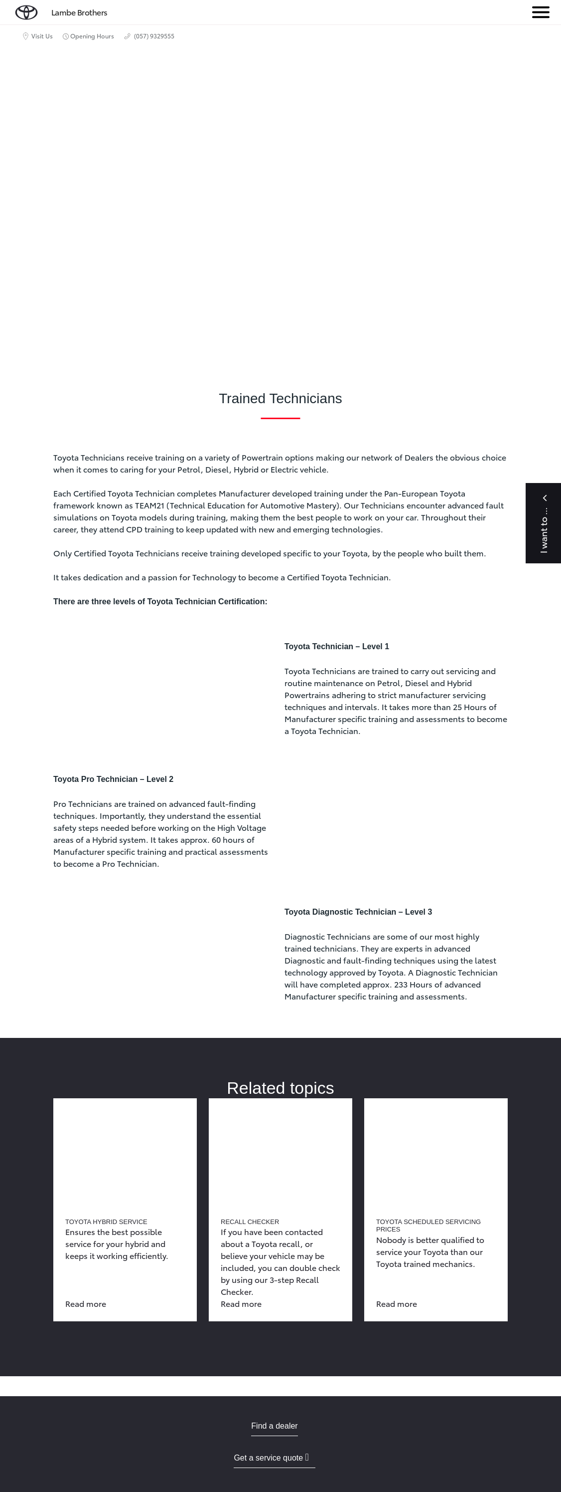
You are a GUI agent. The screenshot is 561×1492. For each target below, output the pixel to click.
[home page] (26, 10)
